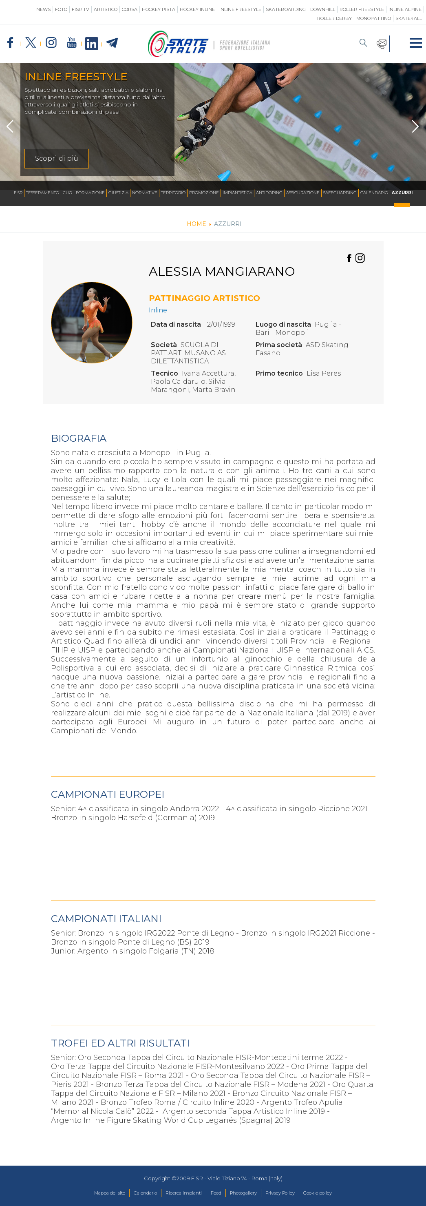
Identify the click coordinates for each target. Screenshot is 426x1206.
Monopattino (373, 18)
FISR (18, 193)
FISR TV (80, 9)
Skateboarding (286, 9)
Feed (215, 1193)
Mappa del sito (90, 1193)
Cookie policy (337, 1193)
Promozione (204, 193)
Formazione (90, 193)
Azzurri (402, 193)
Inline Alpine (405, 9)
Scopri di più (56, 158)
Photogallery (248, 1193)
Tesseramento (42, 193)
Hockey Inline (197, 9)
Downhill (322, 9)
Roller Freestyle (362, 9)
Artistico (105, 9)
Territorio (173, 193)
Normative (144, 193)
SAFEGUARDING (340, 193)
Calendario (374, 193)
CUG (67, 193)
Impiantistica (237, 193)
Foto (61, 9)
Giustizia (118, 193)
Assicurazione (303, 193)
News (43, 9)
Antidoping (269, 193)
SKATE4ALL (408, 18)
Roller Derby (334, 18)
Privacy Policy (292, 1193)
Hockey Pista (158, 9)
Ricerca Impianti (178, 1193)
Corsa (129, 9)
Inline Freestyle (240, 9)
